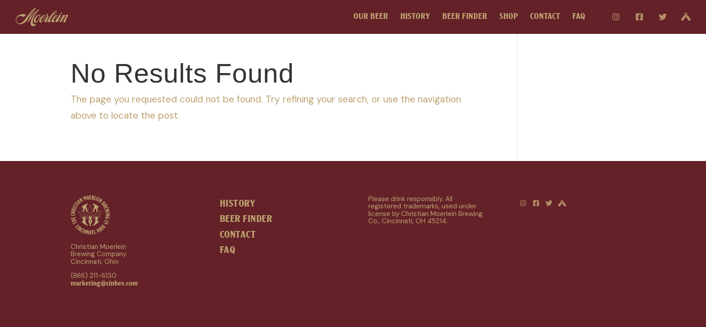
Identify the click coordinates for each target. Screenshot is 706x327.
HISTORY (415, 17)
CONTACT (545, 17)
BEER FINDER (464, 17)
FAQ (578, 17)
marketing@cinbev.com (104, 283)
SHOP (508, 17)
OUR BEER (370, 17)
